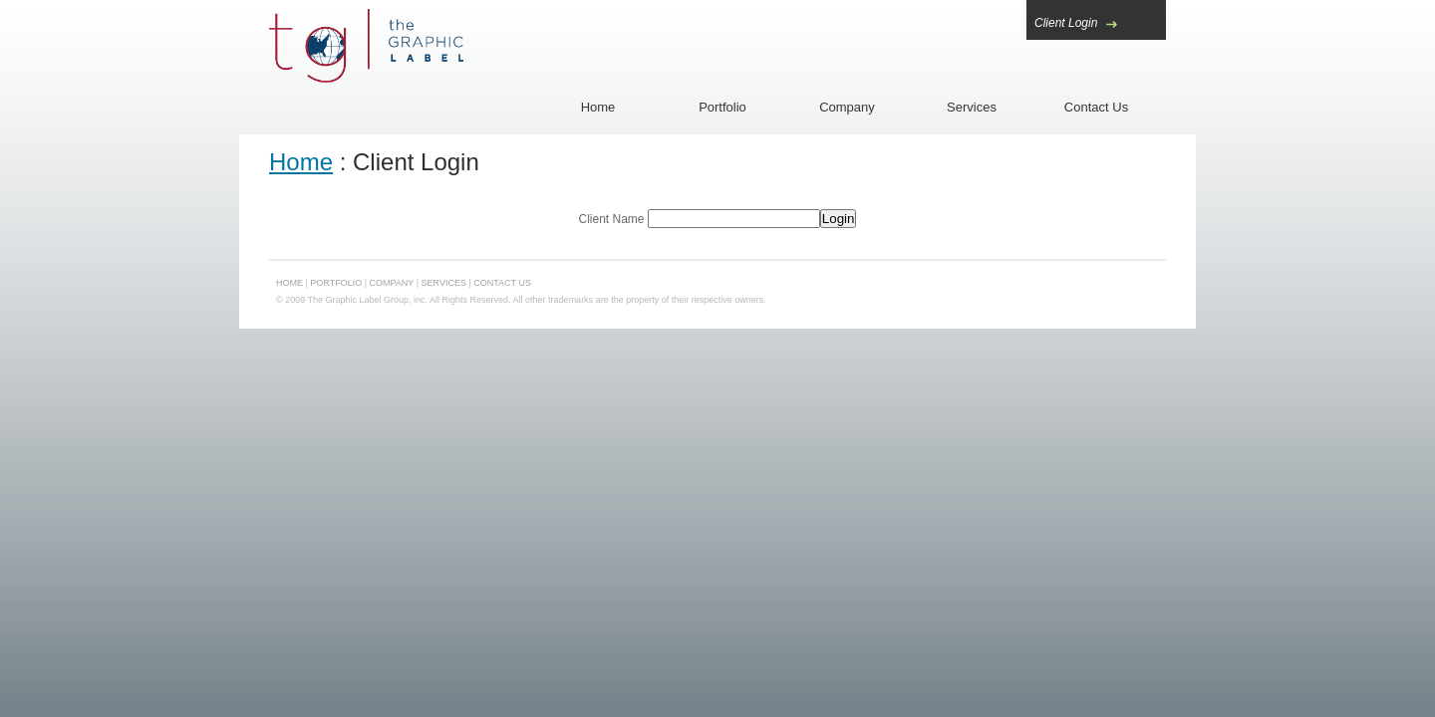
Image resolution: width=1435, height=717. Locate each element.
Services (972, 107)
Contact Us (1096, 107)
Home (598, 107)
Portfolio (722, 107)
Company (847, 107)
